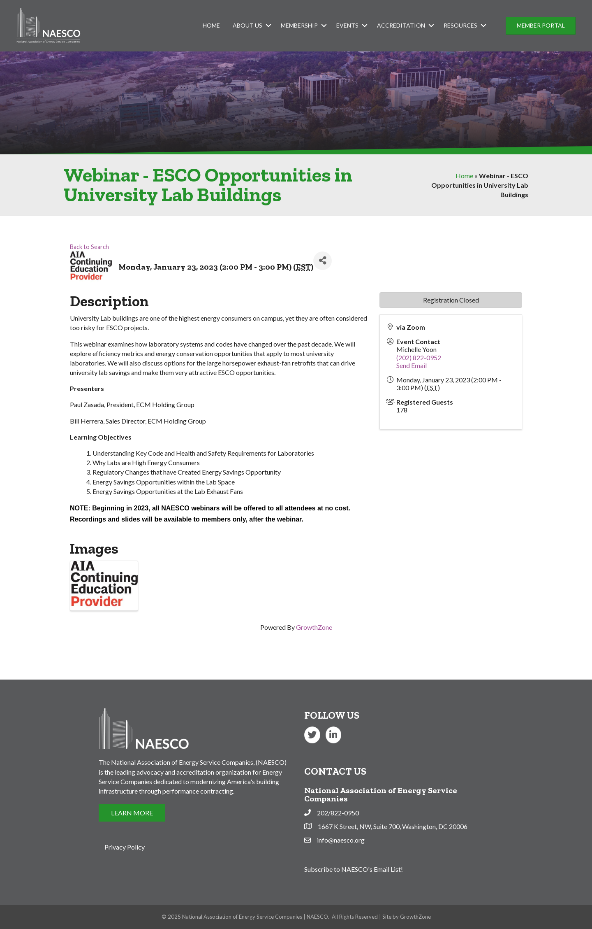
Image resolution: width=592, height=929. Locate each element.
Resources (460, 25)
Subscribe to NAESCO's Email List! (353, 869)
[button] (541, 26)
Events (347, 25)
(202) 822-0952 (418, 357)
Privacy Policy (124, 847)
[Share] (322, 260)
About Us (247, 25)
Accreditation (401, 25)
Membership (299, 25)
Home (211, 25)
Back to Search (89, 246)
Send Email (411, 365)
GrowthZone (314, 627)
